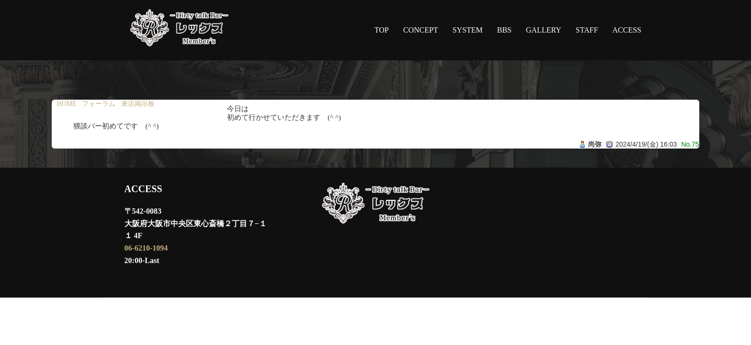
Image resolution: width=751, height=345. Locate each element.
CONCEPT (420, 30)
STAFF (587, 30)
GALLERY (543, 30)
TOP (382, 30)
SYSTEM (468, 30)
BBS (504, 30)
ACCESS (627, 30)
